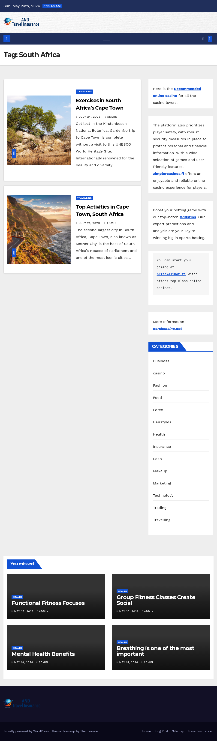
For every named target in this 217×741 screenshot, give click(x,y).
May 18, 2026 (24, 662)
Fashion (160, 385)
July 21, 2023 (90, 223)
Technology (163, 495)
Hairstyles (162, 422)
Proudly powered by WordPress (26, 731)
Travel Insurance (200, 731)
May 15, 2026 (129, 662)
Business (161, 361)
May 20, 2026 (129, 611)
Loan (157, 459)
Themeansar (89, 731)
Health (159, 434)
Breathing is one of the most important (155, 651)
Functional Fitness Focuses (48, 603)
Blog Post (161, 731)
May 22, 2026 (24, 611)
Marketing (162, 483)
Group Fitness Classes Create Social (156, 600)
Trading (159, 507)
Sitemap (178, 731)
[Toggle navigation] (106, 39)
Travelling (84, 91)
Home (146, 731)
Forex (158, 410)
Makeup (160, 471)
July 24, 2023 (90, 116)
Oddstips (188, 217)
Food (157, 397)
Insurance (162, 446)
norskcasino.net (167, 328)
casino (159, 373)
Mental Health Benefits (43, 654)
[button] (203, 38)
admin (111, 116)
